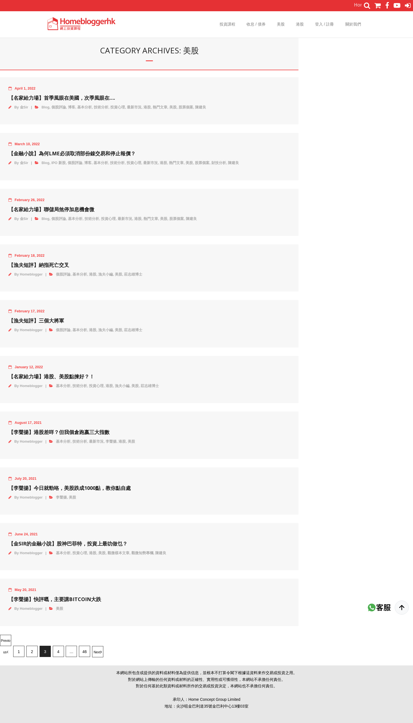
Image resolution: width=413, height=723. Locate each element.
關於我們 (353, 24)
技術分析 (101, 107)
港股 (300, 24)
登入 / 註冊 (324, 24)
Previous (5, 642)
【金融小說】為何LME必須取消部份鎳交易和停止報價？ (72, 153)
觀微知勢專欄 (142, 553)
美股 (281, 24)
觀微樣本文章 (118, 553)
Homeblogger (31, 274)
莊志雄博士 (133, 274)
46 (85, 651)
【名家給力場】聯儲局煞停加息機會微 (51, 209)
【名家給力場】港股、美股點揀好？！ (51, 376)
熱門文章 (160, 107)
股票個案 (186, 107)
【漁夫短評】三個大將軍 (36, 320)
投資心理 (117, 107)
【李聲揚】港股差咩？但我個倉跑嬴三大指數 (58, 432)
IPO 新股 (58, 163)
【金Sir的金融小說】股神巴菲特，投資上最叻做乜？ (67, 543)
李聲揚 (111, 442)
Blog (45, 107)
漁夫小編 (105, 274)
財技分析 (218, 163)
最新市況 (134, 107)
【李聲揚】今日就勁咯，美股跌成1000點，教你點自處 (69, 488)
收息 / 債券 (256, 24)
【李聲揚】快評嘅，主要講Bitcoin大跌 (54, 599)
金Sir (24, 107)
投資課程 (227, 24)
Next (97, 652)
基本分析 (84, 107)
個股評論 (58, 107)
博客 (71, 107)
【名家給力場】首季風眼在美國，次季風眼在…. (61, 97)
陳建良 (200, 107)
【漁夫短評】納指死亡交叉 (38, 265)
